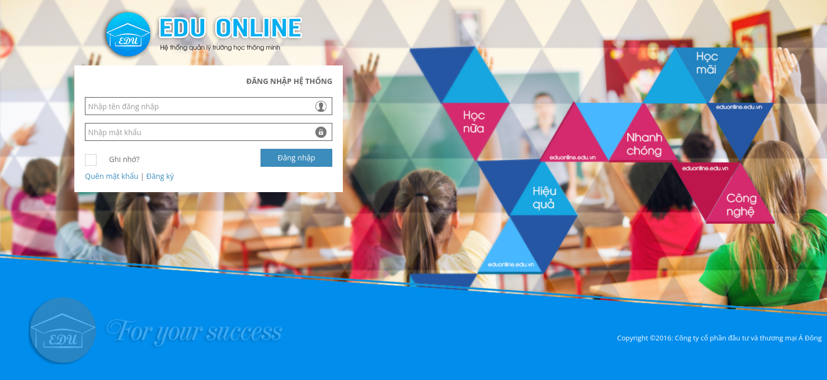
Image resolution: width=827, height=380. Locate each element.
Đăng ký (160, 176)
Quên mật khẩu (111, 176)
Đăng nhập (296, 158)
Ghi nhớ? (124, 159)
